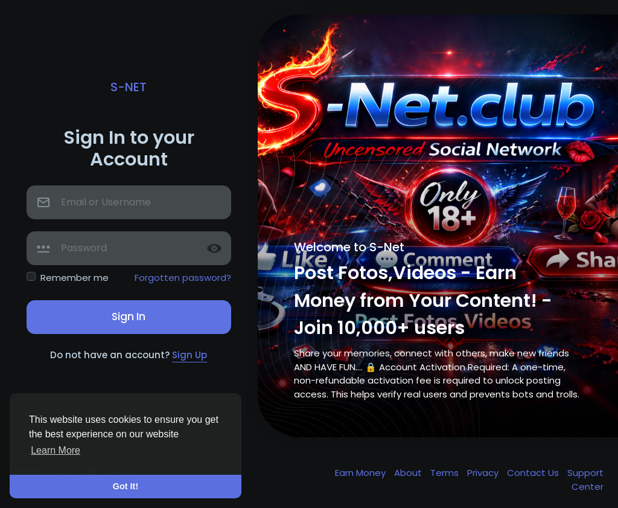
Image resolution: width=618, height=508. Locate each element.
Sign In (128, 316)
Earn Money (361, 472)
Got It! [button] (125, 486)
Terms (445, 472)
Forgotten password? (183, 277)
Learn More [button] (55, 450)
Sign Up (189, 355)
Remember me (74, 277)
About (409, 472)
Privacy (484, 472)
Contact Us (534, 472)
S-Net (128, 87)
